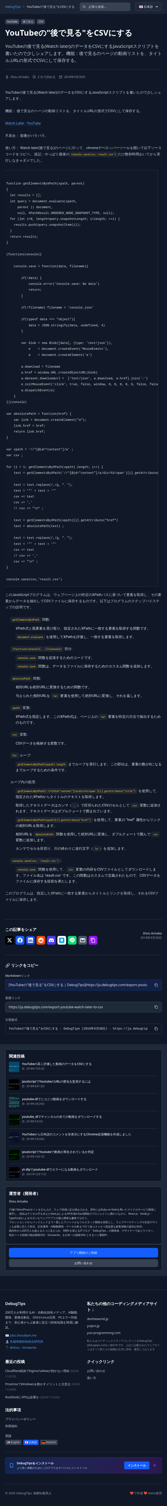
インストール (137, 1465)
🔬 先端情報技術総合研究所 (24, 1342)
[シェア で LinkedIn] (30, 940)
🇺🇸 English (13, 1442)
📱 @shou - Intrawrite (20, 1348)
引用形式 (11, 1020)
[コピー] (156, 985)
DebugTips (13, 7)
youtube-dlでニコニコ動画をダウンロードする (54, 1099)
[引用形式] (77, 1029)
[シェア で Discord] (51, 940)
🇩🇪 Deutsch (49, 1442)
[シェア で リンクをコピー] (93, 940)
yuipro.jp (93, 1326)
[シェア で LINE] (72, 940)
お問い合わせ (83, 1263)
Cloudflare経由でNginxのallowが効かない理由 (37, 1371)
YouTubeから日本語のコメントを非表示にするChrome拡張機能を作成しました (76, 1134)
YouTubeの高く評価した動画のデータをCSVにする (57, 1064)
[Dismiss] (154, 1465)
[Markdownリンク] (77, 985)
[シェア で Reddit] (41, 940)
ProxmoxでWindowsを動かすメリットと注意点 (37, 1384)
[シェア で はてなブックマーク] (61, 940)
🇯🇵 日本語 (149, 7)
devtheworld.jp (97, 1319)
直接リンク (12, 998)
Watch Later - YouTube (23, 123)
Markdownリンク (17, 976)
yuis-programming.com (103, 1333)
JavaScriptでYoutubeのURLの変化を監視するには (56, 1082)
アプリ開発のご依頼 (83, 1253)
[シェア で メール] (82, 940)
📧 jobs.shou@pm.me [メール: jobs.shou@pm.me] (21, 1336)
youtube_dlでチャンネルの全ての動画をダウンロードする (62, 1117)
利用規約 (11, 1426)
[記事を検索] (105, 7)
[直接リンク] (77, 1007)
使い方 (91, 1378)
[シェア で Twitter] (9, 940)
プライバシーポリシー (20, 1419)
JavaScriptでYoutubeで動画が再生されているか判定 (58, 1152)
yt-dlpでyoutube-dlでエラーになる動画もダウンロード (60, 1170)
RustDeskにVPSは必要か (22, 1397)
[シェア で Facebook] (20, 940)
